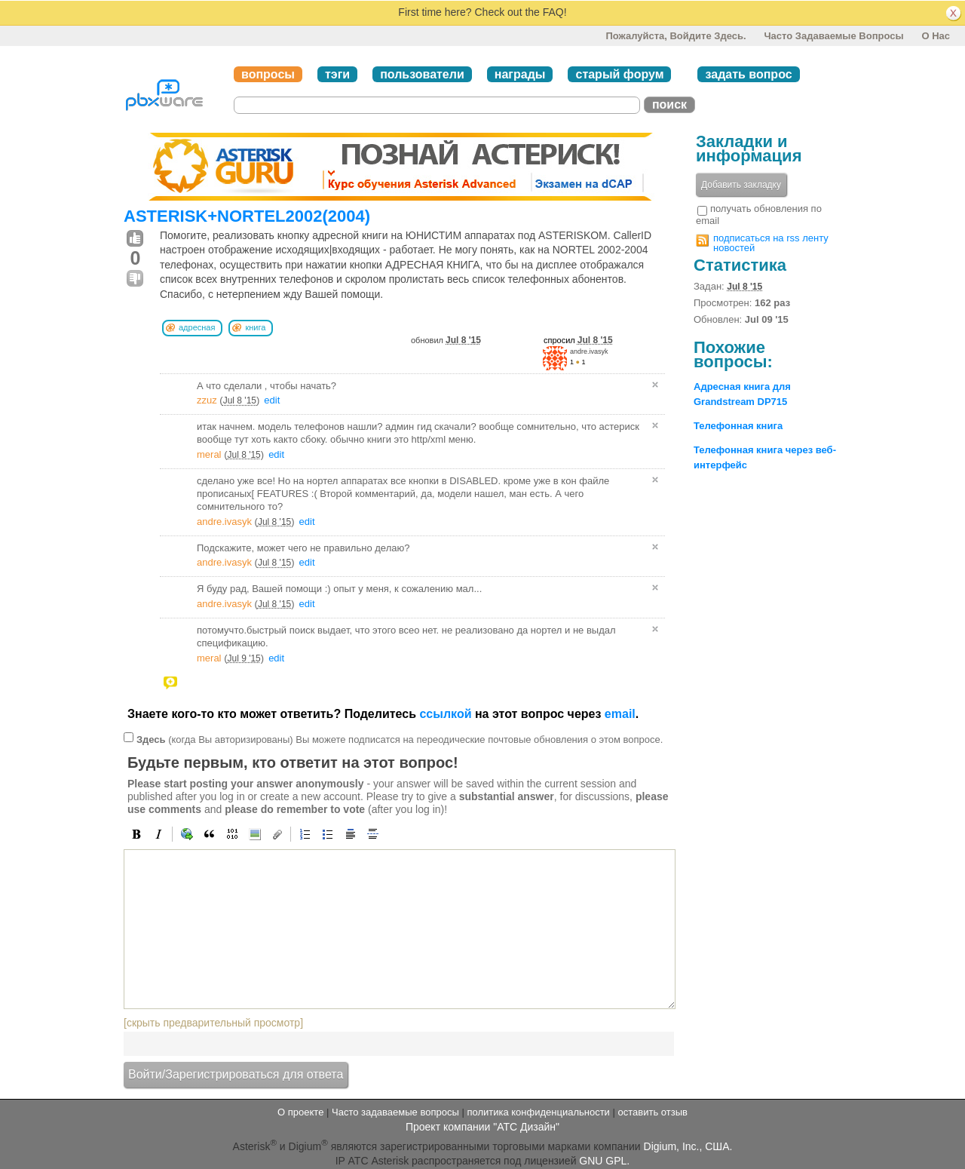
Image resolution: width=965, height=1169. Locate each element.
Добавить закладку (741, 184)
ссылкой (445, 713)
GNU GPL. (604, 1161)
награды (520, 74)
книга (255, 327)
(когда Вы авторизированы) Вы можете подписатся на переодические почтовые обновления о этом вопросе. (399, 738)
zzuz (207, 400)
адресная (197, 327)
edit (272, 400)
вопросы (268, 74)
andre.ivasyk (589, 351)
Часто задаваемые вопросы (833, 35)
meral (209, 454)
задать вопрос (748, 74)
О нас (935, 35)
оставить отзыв (653, 1112)
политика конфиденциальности (538, 1112)
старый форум (619, 74)
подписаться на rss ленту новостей (771, 242)
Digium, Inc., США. (688, 1146)
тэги (337, 74)
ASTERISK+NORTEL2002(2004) (247, 216)
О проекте (300, 1112)
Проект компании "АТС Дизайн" (482, 1127)
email (620, 713)
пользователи (422, 74)
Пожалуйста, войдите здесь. (675, 35)
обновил (446, 340)
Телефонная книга (738, 425)
